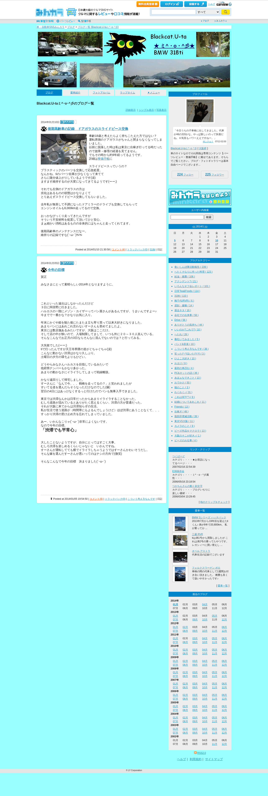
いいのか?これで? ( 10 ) (187, 329)
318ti (152, 249)
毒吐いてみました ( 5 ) (187, 339)
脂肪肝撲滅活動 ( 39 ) (186, 416)
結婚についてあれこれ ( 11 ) (190, 401)
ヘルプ (211, 4)
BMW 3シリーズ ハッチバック (209, 517)
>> (206, 226)
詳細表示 (131, 110)
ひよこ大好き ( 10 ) (185, 358)
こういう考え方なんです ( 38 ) (191, 348)
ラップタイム (127, 92)
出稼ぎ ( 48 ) (181, 411)
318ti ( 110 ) (181, 295)
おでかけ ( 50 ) (182, 382)
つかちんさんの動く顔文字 (187, 486)
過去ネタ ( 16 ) (182, 310)
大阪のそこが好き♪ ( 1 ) (187, 435)
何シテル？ (208, 141)
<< (193, 226)
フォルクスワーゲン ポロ (206, 567)
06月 (224, 627)
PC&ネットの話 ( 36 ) (186, 372)
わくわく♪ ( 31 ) (183, 392)
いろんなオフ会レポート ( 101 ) (192, 286)
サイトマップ (214, 759)
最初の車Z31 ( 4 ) (184, 368)
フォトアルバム (101, 92)
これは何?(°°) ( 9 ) (184, 397)
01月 (175, 604)
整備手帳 (104, 158)
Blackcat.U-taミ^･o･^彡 (184, 148)
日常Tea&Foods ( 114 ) (187, 291)
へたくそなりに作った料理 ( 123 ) (193, 271)
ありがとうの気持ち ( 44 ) (189, 324)
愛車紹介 (75, 92)
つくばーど (178, 456)
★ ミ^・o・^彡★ (174, 46)
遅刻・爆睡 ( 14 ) (183, 305)
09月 (195, 619)
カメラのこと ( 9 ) (184, 426)
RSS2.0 (201, 753)
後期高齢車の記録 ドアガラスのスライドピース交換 (88, 129)
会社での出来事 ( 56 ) (186, 315)
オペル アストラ (201, 551)
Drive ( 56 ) (180, 319)
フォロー (185, 174)
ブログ (71, 27)
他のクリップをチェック (214, 502)
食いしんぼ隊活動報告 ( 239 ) (190, 266)
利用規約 (195, 759)
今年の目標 (56, 270)
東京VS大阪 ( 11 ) (184, 421)
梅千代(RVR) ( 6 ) (184, 300)
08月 (185, 630)
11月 (214, 630)
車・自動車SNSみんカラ (50, 27)
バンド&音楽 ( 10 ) (184, 344)
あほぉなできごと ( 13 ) (187, 377)
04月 (204, 604)
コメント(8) (96, 498)
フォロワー (214, 174)
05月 (214, 615)
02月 (185, 627)
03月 (195, 638)
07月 (175, 619)
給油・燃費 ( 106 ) (184, 276)
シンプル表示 (146, 110)
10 (216, 240)
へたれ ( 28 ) (181, 334)
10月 (204, 619)
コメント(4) (118, 249)
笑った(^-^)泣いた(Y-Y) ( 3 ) (189, 353)
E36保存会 (178, 471)
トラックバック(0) (137, 249)
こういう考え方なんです (141, 498)
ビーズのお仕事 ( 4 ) (185, 440)
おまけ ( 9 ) (180, 363)
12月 (224, 619)
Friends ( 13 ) (181, 406)
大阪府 (202, 148)
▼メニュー (153, 92)
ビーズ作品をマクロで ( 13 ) (190, 430)
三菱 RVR (197, 534)
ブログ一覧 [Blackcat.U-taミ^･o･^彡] (98, 27)
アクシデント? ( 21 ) (185, 281)
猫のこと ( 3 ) (182, 387)
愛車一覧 (223, 585)
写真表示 (161, 110)
